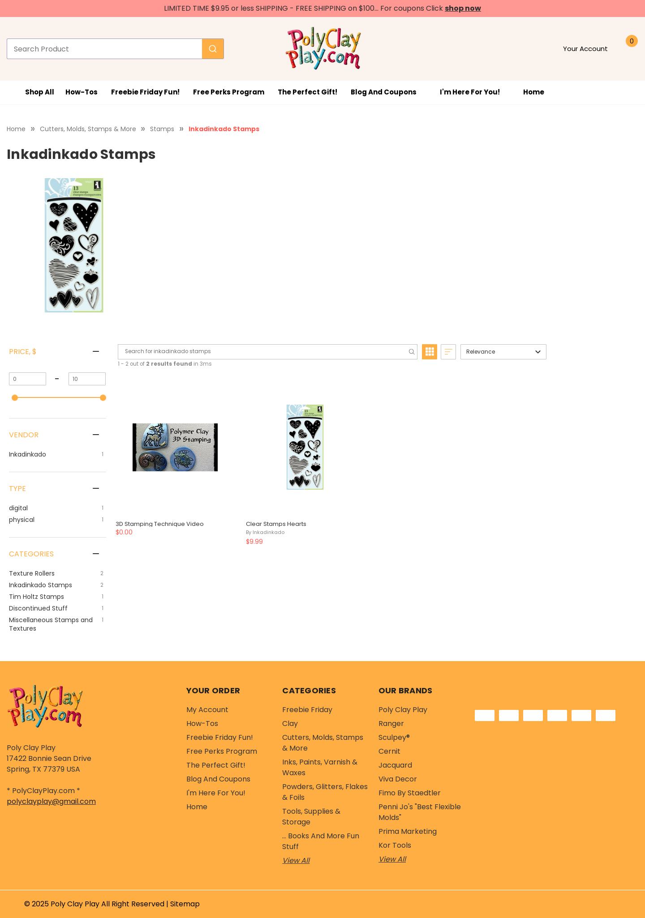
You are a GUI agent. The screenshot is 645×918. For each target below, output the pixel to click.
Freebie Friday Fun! (145, 92)
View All (296, 860)
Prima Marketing (407, 831)
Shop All (32, 92)
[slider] (15, 397)
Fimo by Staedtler (409, 793)
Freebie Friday (307, 710)
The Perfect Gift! (307, 92)
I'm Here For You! (475, 92)
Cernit (389, 751)
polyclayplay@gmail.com (51, 801)
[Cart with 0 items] (628, 48)
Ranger (391, 723)
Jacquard (395, 765)
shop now (463, 8)
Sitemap (185, 904)
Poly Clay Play (402, 710)
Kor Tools (394, 845)
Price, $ (23, 351)
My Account (207, 710)
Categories (31, 554)
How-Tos (81, 92)
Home (533, 92)
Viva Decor (397, 779)
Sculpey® (394, 737)
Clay (290, 723)
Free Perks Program (228, 92)
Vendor (24, 435)
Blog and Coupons (388, 92)
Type (17, 488)
